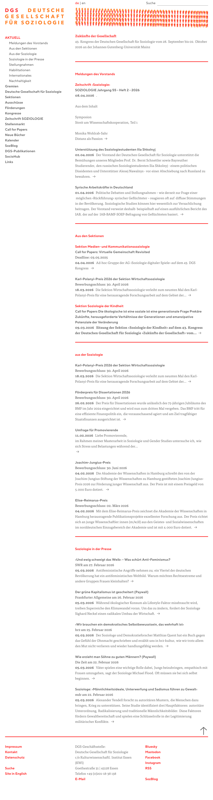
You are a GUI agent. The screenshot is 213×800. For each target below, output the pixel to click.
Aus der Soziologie (25, 54)
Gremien (14, 86)
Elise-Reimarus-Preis (91, 500)
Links (11, 162)
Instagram (153, 763)
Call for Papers (18, 129)
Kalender (14, 140)
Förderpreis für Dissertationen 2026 (102, 392)
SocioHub (14, 156)
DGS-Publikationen (22, 151)
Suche (10, 768)
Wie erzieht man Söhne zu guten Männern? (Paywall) (115, 657)
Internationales (22, 75)
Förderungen (17, 108)
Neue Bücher (17, 135)
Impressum (13, 747)
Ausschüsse (16, 102)
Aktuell (14, 38)
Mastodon (153, 752)
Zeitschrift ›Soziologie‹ (92, 85)
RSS (148, 768)
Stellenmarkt (17, 124)
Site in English (16, 774)
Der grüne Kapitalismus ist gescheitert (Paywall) (111, 592)
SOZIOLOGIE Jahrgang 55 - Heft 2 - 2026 (107, 90)
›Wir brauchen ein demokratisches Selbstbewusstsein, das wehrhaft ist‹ (129, 624)
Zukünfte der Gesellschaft (95, 36)
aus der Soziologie (89, 355)
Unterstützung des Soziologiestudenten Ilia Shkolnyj (115, 149)
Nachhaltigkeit (22, 81)
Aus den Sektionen (25, 48)
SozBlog (13, 146)
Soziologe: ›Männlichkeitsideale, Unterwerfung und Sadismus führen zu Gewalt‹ (136, 689)
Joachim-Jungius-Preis (93, 462)
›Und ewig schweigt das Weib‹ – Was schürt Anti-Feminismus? (122, 560)
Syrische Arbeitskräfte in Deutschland (104, 187)
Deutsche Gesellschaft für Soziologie (35, 92)
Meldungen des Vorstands (30, 43)
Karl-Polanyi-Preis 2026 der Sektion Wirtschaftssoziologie (120, 279)
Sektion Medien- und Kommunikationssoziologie (112, 247)
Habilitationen (21, 70)
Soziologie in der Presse (28, 59)
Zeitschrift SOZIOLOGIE (26, 119)
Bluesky (151, 747)
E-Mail (80, 779)
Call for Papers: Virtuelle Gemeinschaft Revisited (112, 252)
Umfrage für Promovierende (96, 430)
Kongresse (15, 113)
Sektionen (15, 97)
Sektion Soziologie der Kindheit (99, 306)
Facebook (152, 757)
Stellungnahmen (23, 65)
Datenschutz (15, 757)
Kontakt (11, 752)
